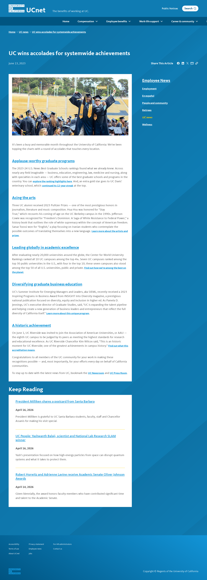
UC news (23, 32)
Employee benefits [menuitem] (64, 21)
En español (149, 96)
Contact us (62, 548)
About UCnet (15, 553)
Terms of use (15, 548)
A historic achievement (35, 325)
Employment (150, 88)
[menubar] (103, 21)
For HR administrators (68, 544)
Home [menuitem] (12, 21)
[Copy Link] (196, 63)
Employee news (37, 548)
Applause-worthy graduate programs (49, 161)
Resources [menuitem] (159, 21)
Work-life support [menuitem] (96, 21)
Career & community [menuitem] (129, 21)
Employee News (156, 80)
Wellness (147, 124)
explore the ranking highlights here (55, 181)
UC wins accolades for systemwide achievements (59, 32)
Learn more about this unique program (70, 313)
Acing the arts (26, 197)
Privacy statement (39, 544)
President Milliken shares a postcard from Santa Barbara (63, 406)
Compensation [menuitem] (34, 21)
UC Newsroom (97, 373)
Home (12, 32)
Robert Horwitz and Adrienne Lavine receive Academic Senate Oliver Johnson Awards (68, 484)
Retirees (147, 110)
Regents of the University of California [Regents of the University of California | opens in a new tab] (177, 571)
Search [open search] (188, 8)
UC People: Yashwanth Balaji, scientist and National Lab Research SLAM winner (63, 444)
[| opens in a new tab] (178, 63)
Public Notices (170, 8)
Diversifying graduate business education (53, 284)
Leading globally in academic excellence (52, 247)
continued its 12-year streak (59, 186)
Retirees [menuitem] (192, 21)
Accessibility (15, 544)
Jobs (32, 553)
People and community (156, 103)
